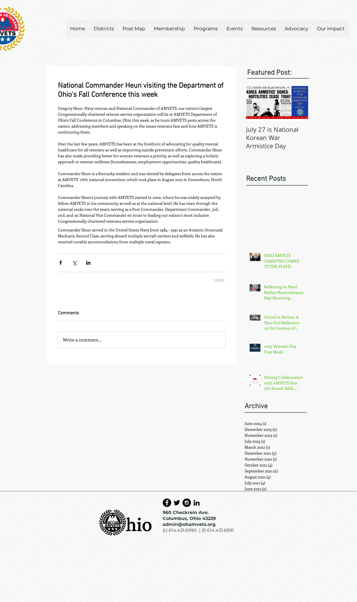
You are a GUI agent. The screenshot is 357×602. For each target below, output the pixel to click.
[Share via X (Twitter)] (74, 262)
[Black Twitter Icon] (177, 502)
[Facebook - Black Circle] (167, 502)
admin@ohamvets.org (189, 524)
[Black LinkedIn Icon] (196, 502)
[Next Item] (299, 103)
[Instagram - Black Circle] (186, 502)
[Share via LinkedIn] (88, 262)
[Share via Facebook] (60, 262)
